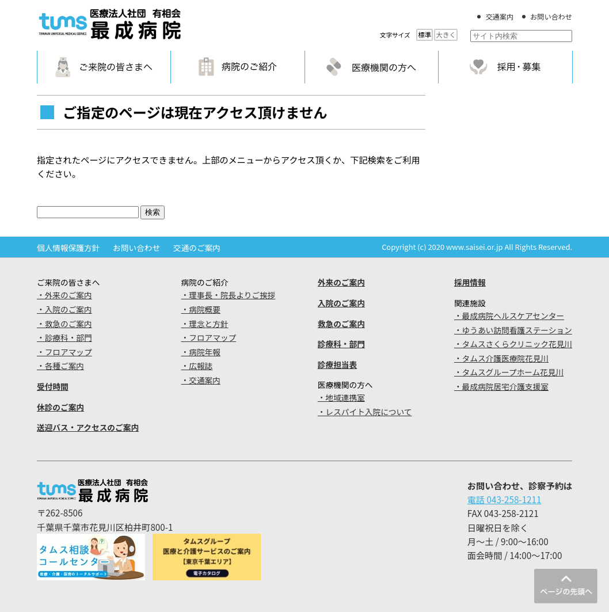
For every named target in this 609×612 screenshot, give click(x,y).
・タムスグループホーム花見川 (509, 372)
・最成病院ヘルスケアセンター (509, 315)
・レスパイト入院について (365, 411)
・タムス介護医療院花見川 (501, 358)
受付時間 (52, 386)
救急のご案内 (341, 323)
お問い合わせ (551, 17)
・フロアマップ (64, 352)
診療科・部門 (341, 343)
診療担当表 (337, 364)
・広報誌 (197, 365)
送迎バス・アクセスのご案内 (88, 427)
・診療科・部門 (64, 337)
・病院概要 (200, 309)
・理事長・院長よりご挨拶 (228, 295)
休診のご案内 (60, 407)
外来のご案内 (341, 282)
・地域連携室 (341, 397)
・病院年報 (200, 352)
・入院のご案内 (64, 309)
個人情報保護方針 (68, 247)
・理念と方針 (205, 323)
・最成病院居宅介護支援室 (501, 386)
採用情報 (470, 282)
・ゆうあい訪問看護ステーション (513, 330)
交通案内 (499, 17)
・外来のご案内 (64, 295)
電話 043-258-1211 (504, 499)
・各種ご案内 (60, 365)
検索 (152, 212)
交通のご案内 (196, 247)
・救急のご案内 (64, 323)
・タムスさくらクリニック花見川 (513, 343)
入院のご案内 (341, 303)
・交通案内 (200, 380)
